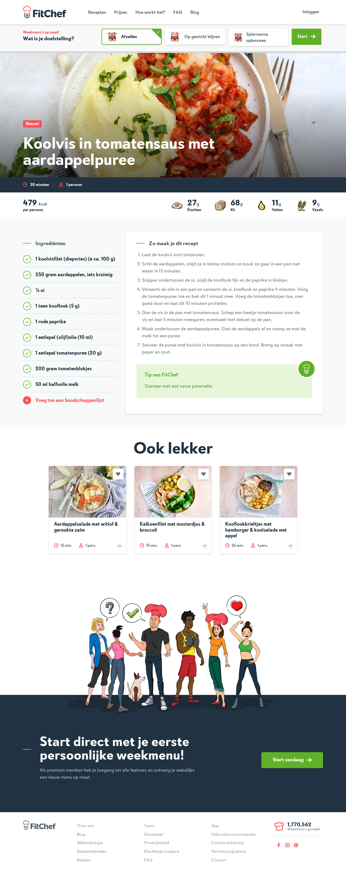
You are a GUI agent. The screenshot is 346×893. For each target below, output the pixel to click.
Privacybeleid (156, 843)
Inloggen (310, 12)
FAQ (177, 13)
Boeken (84, 860)
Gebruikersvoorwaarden (233, 834)
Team (149, 826)
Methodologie (90, 843)
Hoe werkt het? (150, 13)
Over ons (85, 826)
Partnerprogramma (228, 851)
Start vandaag (292, 760)
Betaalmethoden (92, 851)
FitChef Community (44, 12)
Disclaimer (154, 834)
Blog (194, 13)
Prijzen (120, 13)
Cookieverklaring (227, 843)
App (215, 826)
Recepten (97, 13)
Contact (218, 860)
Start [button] (306, 36)
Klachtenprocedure (161, 851)
